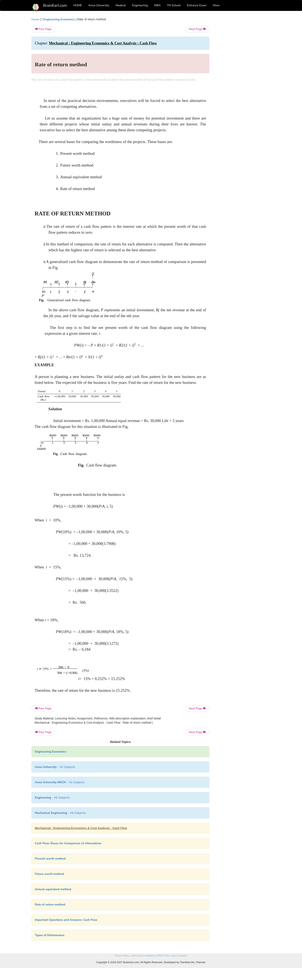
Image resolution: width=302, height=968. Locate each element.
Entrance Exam (197, 5)
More (216, 5)
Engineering (140, 5)
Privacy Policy (122, 955)
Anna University (98, 5)
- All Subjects (55, 767)
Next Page (197, 29)
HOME (77, 5)
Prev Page (43, 29)
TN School (174, 5)
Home (35, 19)
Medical (121, 5)
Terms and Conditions (143, 955)
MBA (157, 5)
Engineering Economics (59, 19)
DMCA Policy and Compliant (171, 955)
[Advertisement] (243, 80)
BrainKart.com (55, 5)
